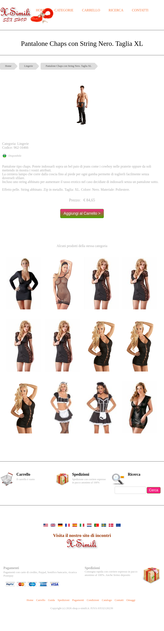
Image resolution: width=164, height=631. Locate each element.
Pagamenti (78, 600)
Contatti (119, 600)
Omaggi (130, 600)
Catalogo (107, 600)
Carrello (40, 600)
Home (8, 65)
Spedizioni (64, 600)
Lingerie (28, 65)
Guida (51, 600)
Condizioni (93, 600)
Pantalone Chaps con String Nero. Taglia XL (69, 65)
